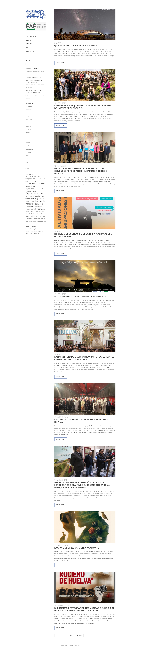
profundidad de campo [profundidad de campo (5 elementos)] (35, 216)
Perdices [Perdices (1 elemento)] (43, 213)
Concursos (28, 110)
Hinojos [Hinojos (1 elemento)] (44, 198)
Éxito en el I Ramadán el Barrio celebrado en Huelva (81, 421)
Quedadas (28, 146)
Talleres (28, 162)
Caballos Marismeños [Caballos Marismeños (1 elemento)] (41, 178)
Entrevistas (28, 116)
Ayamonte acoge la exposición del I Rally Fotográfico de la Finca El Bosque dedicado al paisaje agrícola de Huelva (82, 485)
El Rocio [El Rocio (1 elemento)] (33, 188)
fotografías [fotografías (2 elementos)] (29, 199)
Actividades (29, 106)
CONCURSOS (29, 44)
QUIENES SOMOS (31, 36)
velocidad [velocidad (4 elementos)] (39, 221)
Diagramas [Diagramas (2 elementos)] (29, 189)
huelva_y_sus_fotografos (35, 233)
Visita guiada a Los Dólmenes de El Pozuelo (80, 296)
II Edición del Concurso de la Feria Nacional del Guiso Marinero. (83, 235)
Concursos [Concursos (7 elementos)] (30, 183)
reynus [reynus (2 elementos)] (38, 219)
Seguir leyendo (60, 62)
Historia (28, 132)
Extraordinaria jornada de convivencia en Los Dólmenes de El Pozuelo (82, 107)
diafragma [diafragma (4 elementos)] (36, 186)
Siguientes (79, 635)
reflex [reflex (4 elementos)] (34, 218)
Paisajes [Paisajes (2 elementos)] (38, 211)
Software (28, 159)
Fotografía (28, 126)
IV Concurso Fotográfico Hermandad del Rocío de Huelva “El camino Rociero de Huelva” (84, 609)
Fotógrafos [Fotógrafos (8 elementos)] (37, 198)
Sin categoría (29, 152)
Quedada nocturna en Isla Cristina (35, 71)
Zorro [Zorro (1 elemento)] (45, 221)
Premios (28, 142)
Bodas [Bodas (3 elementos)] (34, 179)
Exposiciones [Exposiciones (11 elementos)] (32, 193)
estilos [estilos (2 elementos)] (34, 191)
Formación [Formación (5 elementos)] (36, 196)
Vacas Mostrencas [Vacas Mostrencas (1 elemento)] (32, 221)
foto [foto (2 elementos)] (42, 196)
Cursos (27, 113)
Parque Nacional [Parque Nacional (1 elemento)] (37, 213)
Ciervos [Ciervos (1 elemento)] (27, 181)
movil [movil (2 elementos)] (27, 211)
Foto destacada (30, 123)
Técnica (28, 165)
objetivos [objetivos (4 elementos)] (32, 211)
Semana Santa (29, 149)
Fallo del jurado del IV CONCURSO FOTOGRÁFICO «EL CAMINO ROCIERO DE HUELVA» (84, 358)
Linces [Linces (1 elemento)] (43, 209)
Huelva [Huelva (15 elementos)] (34, 201)
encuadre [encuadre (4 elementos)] (39, 188)
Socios (27, 155)
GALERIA (28, 40)
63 (70, 635)
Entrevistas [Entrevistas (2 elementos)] (29, 191)
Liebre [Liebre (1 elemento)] (32, 209)
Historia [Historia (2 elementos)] (28, 201)
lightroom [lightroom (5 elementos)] (37, 209)
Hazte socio (30, 51)
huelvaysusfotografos (37, 231)
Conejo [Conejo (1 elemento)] (37, 184)
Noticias (28, 136)
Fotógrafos (28, 129)
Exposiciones (29, 119)
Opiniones (28, 139)
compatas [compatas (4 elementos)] (33, 181)
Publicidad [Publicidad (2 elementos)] (29, 219)
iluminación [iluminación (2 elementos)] (29, 206)
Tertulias (28, 169)
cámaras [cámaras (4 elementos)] (42, 184)
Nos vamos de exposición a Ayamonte (76, 547)
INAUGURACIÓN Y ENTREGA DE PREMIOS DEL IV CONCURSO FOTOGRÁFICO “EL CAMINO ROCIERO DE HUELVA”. (81, 171)
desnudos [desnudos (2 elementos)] (29, 186)
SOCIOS (28, 47)
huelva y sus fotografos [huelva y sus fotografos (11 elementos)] (36, 202)
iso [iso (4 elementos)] (33, 206)
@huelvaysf (33, 229)
